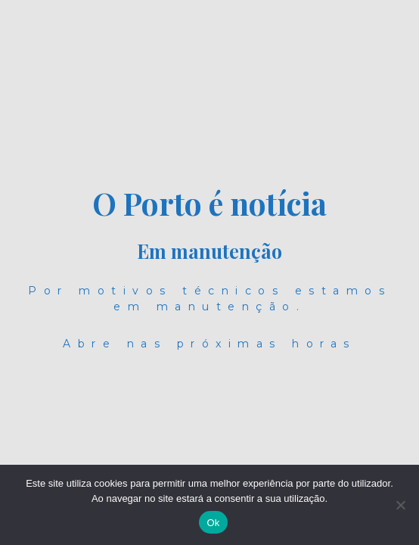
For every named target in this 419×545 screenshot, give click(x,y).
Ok (212, 522)
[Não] (400, 504)
